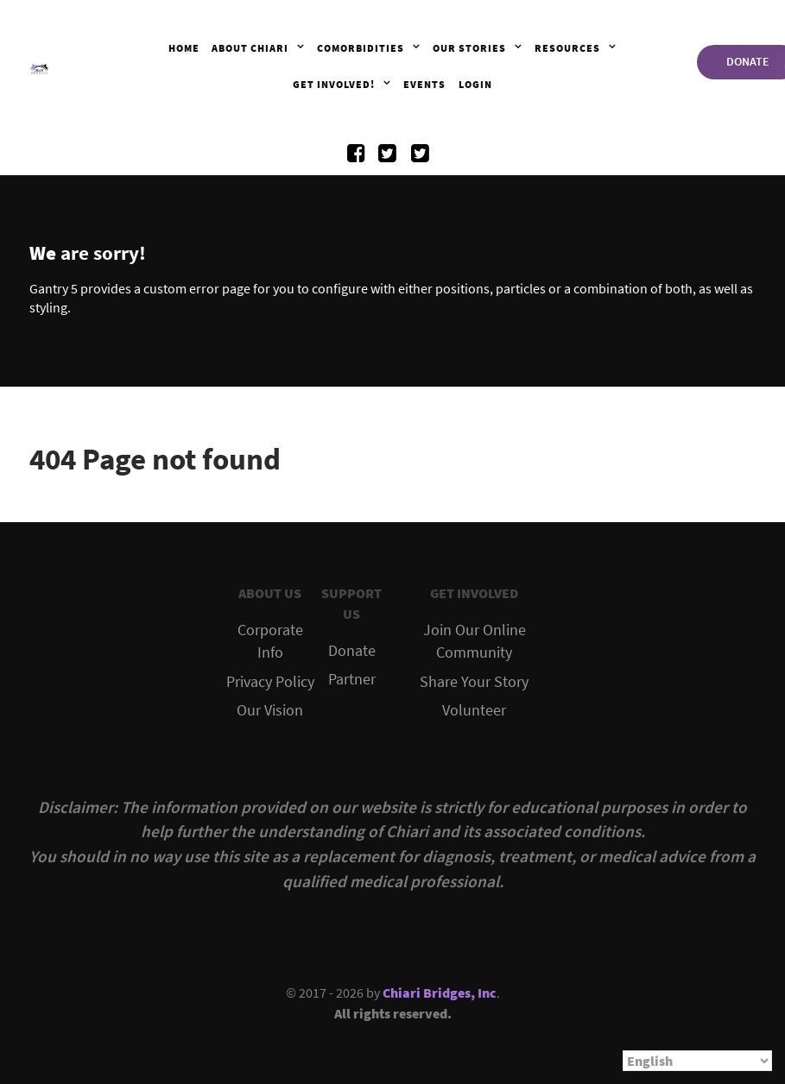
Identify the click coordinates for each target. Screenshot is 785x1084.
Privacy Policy (270, 681)
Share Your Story (474, 681)
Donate (352, 650)
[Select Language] (697, 1060)
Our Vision (270, 710)
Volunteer (474, 710)
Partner (352, 679)
